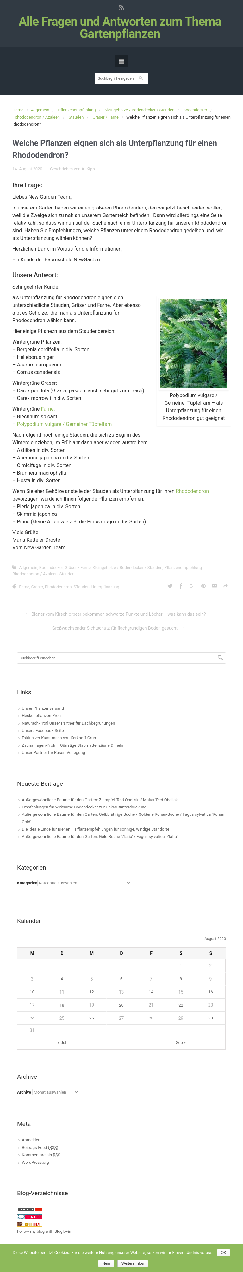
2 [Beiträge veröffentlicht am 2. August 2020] (210, 965)
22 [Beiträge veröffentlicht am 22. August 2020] (180, 1005)
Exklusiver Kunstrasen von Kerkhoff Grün (59, 737)
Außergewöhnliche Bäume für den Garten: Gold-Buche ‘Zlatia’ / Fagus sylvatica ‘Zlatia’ (100, 836)
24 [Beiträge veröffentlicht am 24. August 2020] (32, 1018)
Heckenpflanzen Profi (41, 715)
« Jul (62, 1042)
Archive (24, 1092)
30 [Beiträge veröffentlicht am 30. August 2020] (210, 1018)
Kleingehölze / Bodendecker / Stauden (140, 110)
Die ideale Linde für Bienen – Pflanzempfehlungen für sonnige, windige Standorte (95, 829)
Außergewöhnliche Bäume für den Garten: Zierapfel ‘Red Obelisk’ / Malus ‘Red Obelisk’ (100, 799)
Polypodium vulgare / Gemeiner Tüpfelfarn (64, 424)
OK (223, 1252)
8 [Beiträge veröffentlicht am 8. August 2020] (181, 978)
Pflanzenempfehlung (77, 110)
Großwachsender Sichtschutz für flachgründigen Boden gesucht (115, 628)
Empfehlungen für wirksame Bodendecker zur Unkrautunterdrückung (84, 807)
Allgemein (40, 110)
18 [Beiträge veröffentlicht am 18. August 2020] (61, 1005)
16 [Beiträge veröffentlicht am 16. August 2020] (210, 991)
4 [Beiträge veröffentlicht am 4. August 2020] (62, 978)
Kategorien (27, 883)
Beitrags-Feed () (40, 1147)
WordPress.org (35, 1162)
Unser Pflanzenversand (43, 708)
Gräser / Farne (105, 117)
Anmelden (31, 1140)
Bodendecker (195, 110)
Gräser (37, 586)
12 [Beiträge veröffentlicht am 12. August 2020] (91, 991)
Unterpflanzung (105, 586)
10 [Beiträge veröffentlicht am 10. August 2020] (32, 991)
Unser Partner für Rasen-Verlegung (53, 752)
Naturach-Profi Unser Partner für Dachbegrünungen (68, 723)
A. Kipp (88, 168)
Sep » (181, 1042)
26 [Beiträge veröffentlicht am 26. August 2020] (91, 1018)
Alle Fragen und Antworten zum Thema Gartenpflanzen (120, 28)
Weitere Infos (133, 1263)
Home (17, 110)
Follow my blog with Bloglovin (44, 1231)
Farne (47, 409)
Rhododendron (192, 491)
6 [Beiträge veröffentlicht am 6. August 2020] (121, 978)
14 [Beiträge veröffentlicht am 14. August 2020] (151, 991)
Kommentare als (41, 1154)
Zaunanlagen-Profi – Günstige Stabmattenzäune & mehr (73, 745)
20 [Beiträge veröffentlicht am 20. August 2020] (121, 1005)
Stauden (76, 117)
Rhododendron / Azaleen (37, 117)
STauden (81, 586)
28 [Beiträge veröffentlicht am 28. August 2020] (151, 1018)
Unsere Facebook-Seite (43, 730)
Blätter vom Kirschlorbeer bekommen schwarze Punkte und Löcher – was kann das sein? (118, 614)
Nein (106, 1263)
